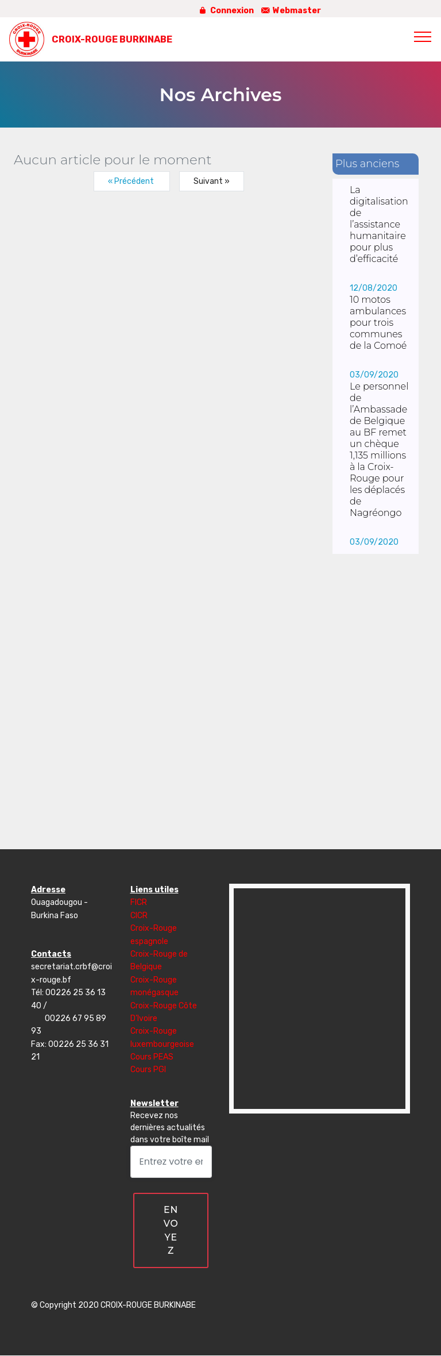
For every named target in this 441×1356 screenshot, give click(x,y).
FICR (138, 902)
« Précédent (132, 181)
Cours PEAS (151, 1057)
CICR (139, 915)
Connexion (225, 11)
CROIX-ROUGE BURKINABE (112, 39)
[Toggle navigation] (423, 36)
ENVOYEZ (171, 1230)
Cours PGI (148, 1069)
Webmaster (290, 11)
